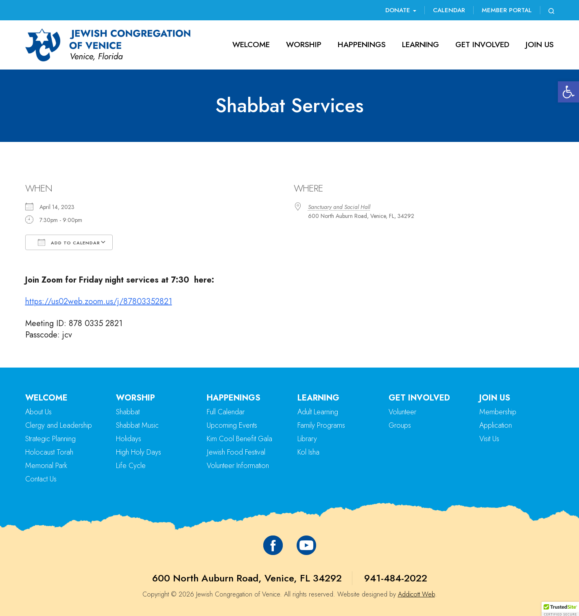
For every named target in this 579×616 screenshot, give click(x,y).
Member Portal (507, 10)
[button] (568, 91)
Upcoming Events (232, 425)
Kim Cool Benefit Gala (239, 438)
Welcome (251, 44)
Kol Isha (308, 452)
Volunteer (402, 412)
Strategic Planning (50, 438)
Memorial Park (46, 465)
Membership (497, 412)
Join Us (540, 44)
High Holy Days (138, 452)
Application (495, 425)
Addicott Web (416, 594)
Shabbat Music (137, 425)
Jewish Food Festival (236, 452)
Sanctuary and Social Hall (339, 207)
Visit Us (489, 438)
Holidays (128, 438)
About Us (38, 412)
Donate (400, 10)
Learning (420, 44)
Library (307, 438)
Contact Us (41, 479)
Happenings (362, 44)
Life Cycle (131, 465)
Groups (400, 425)
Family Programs (321, 425)
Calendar (449, 10)
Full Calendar (226, 412)
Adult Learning (317, 412)
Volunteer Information (238, 465)
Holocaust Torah (49, 452)
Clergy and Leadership (58, 425)
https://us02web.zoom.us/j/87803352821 (98, 301)
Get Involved (482, 44)
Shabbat (128, 412)
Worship (303, 44)
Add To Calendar (69, 242)
